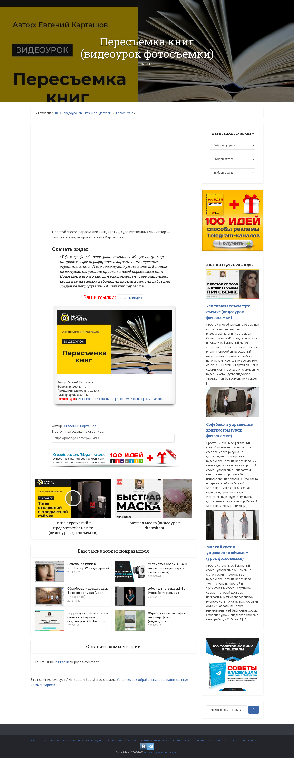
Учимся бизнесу (126, 740)
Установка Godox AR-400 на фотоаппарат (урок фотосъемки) (167, 568)
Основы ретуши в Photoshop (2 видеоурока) (88, 566)
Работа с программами (46, 740)
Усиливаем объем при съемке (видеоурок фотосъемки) (228, 312)
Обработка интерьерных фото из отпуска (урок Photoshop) (87, 592)
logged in (62, 662)
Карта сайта (174, 740)
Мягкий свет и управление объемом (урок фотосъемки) (227, 552)
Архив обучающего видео (161, 752)
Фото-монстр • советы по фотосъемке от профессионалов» (120, 399)
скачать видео (130, 297)
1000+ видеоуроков (68, 113)
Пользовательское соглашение (237, 740)
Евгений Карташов (81, 426)
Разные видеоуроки (98, 113)
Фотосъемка (124, 113)
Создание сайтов (102, 740)
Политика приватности (199, 740)
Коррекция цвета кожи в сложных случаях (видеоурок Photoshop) (87, 617)
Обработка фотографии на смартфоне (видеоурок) (167, 617)
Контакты (157, 740)
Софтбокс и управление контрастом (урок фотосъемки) (229, 430)
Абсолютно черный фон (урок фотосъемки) (168, 590)
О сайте (144, 740)
